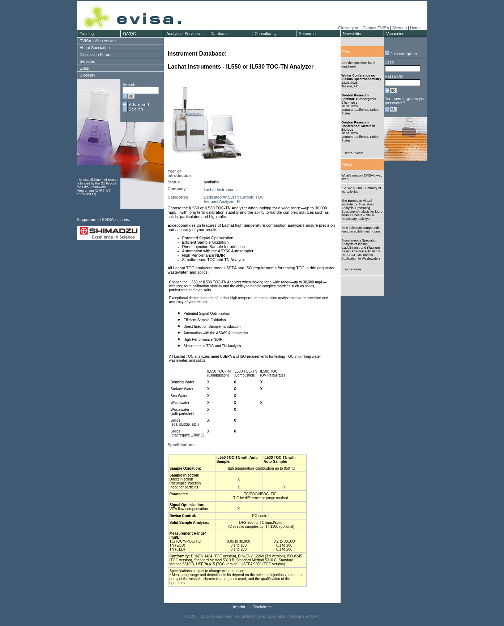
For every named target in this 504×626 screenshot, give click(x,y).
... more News (351, 269)
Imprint (239, 607)
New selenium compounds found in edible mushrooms (360, 229)
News (347, 164)
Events (348, 51)
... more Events (352, 153)
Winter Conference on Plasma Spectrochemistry (361, 77)
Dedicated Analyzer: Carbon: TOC (234, 197)
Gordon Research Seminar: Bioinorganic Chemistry (358, 99)
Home (415, 28)
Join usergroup (401, 54)
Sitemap (399, 28)
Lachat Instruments (221, 189)
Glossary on (349, 28)
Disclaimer (261, 607)
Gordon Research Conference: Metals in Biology (358, 126)
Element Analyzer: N (222, 201)
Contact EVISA (376, 28)
